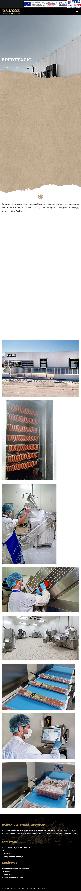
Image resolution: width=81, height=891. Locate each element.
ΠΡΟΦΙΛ (18, 68)
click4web (41, 888)
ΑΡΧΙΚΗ (6, 68)
